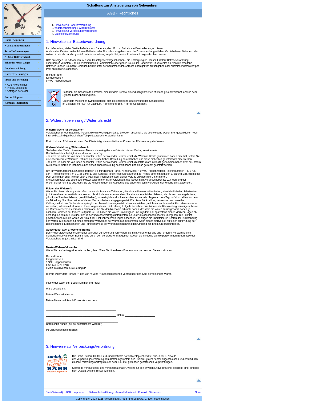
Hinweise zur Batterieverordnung (73, 25)
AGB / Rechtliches (17, 84)
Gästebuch (155, 392)
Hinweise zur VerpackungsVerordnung (76, 30)
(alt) (61, 392)
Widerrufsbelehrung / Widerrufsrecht (75, 27)
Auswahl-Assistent (126, 392)
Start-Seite (52, 392)
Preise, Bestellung (17, 87)
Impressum (80, 392)
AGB (68, 392)
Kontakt (142, 392)
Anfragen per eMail (17, 91)
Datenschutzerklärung (67, 33)
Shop (198, 392)
